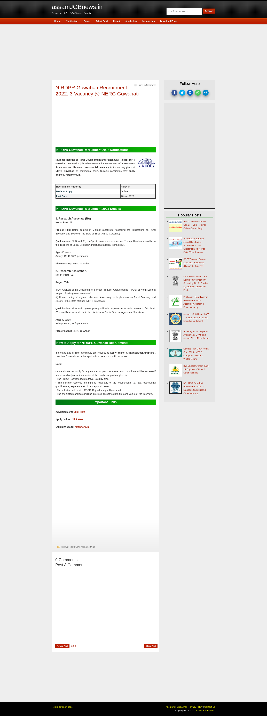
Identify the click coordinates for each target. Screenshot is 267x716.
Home (72, 646)
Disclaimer (182, 707)
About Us (170, 707)
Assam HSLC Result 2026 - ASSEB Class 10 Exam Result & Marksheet (196, 317)
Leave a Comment (147, 85)
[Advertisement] (135, 51)
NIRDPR (90, 547)
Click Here (79, 412)
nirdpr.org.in (82, 427)
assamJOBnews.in (77, 6)
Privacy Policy (195, 707)
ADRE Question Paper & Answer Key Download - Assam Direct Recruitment (196, 334)
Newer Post (62, 646)
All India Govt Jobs (75, 547)
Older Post (151, 646)
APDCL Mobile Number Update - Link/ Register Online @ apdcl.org (194, 225)
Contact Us (209, 707)
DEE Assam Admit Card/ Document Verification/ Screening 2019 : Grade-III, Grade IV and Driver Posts (195, 283)
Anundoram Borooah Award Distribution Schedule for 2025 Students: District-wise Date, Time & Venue (194, 245)
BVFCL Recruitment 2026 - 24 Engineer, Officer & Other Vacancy (196, 369)
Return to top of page (62, 707)
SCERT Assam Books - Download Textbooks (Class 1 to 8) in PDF (194, 262)
